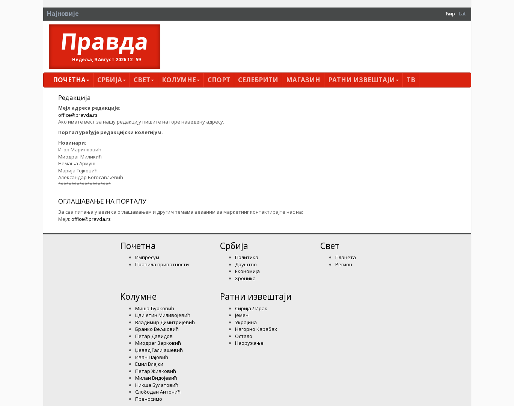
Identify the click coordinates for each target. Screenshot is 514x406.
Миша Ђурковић (154, 308)
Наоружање (249, 343)
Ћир (450, 13)
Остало (243, 336)
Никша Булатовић (156, 385)
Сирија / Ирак (251, 308)
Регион (343, 264)
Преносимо (148, 398)
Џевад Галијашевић (159, 350)
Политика (246, 257)
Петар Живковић (155, 371)
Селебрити (258, 79)
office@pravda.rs (78, 115)
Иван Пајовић (151, 357)
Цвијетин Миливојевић (162, 315)
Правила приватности (162, 264)
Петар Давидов (154, 336)
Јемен (242, 315)
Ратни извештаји (363, 79)
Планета (345, 257)
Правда (104, 41)
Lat (462, 13)
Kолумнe (181, 79)
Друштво (246, 264)
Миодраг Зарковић (158, 343)
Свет (144, 79)
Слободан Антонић (158, 391)
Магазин (303, 79)
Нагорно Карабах (256, 329)
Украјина (246, 322)
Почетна (71, 79)
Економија (247, 271)
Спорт (219, 79)
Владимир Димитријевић (165, 322)
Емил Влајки (149, 364)
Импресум (147, 257)
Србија (111, 79)
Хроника (245, 278)
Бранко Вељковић (157, 329)
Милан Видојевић (156, 377)
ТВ (411, 79)
